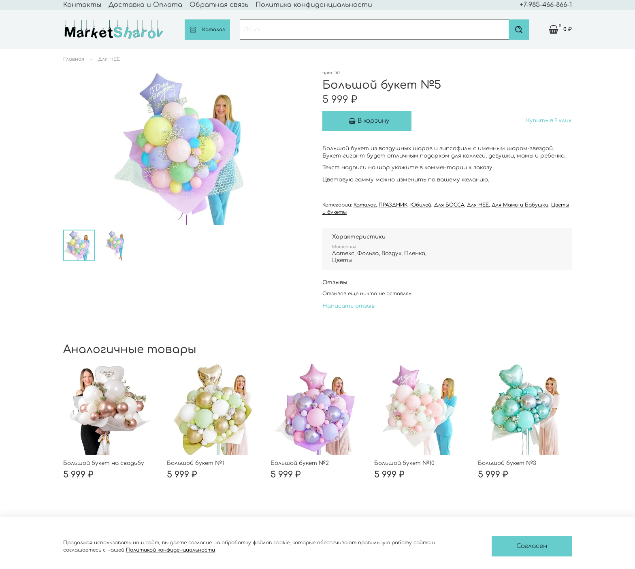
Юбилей (420, 205)
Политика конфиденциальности (314, 5)
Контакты (82, 5)
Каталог (207, 29)
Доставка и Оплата (145, 5)
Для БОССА (449, 205)
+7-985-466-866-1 (546, 5)
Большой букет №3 (507, 463)
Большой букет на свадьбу (103, 463)
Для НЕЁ (109, 59)
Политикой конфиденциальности (170, 550)
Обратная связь (219, 5)
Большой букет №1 (195, 463)
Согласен (531, 546)
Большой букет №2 (300, 463)
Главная (73, 59)
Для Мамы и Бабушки (520, 205)
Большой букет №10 (404, 463)
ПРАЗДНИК (393, 205)
